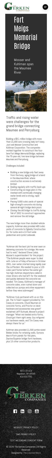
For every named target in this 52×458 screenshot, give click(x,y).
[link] (17, 7)
